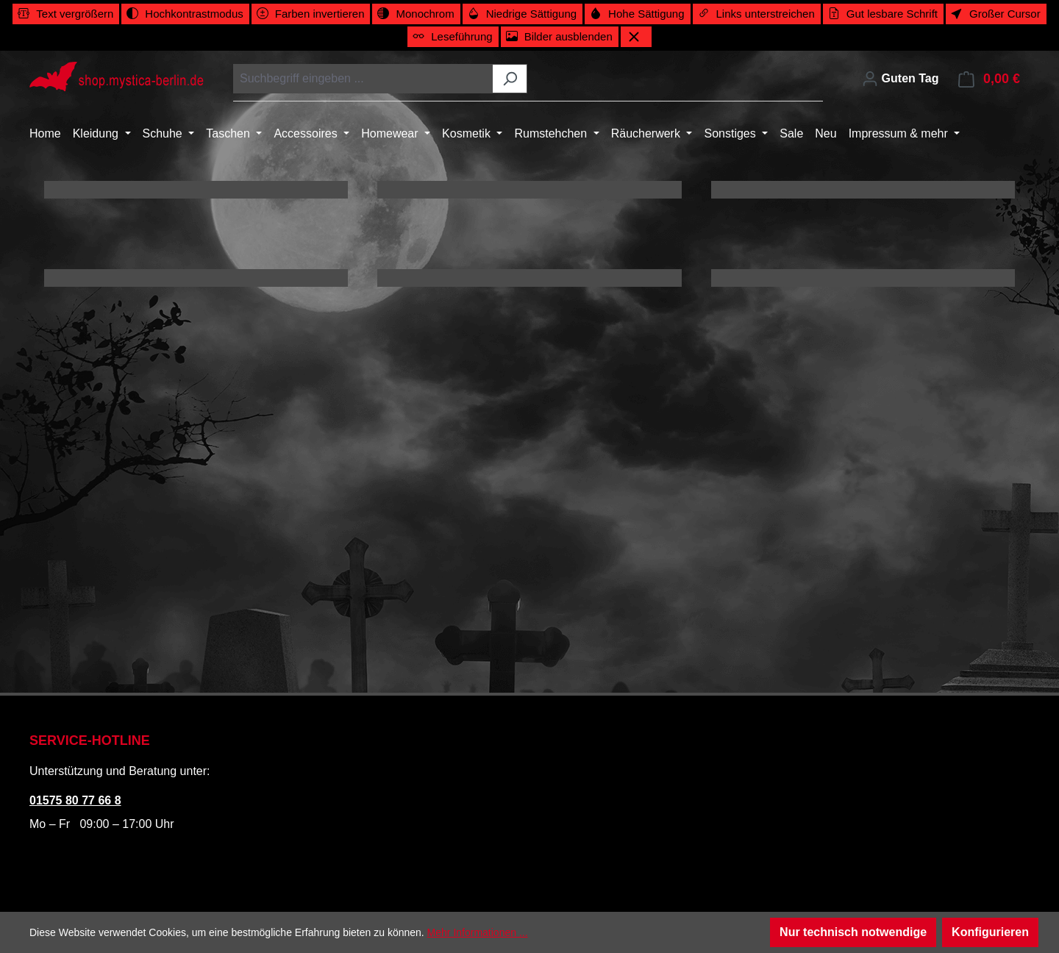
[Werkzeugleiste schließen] (636, 36)
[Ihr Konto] (900, 78)
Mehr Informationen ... (477, 932)
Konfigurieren (990, 932)
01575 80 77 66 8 (75, 800)
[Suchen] (510, 78)
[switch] (66, 14)
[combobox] (363, 78)
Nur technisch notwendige (853, 932)
